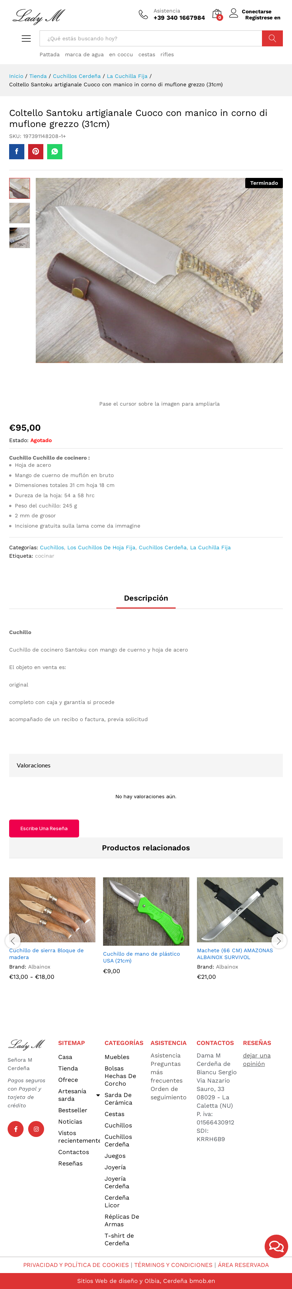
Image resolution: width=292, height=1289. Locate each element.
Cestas (114, 1114)
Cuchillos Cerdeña (163, 547)
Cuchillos (52, 547)
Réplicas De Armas (122, 1220)
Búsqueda (272, 38)
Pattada (50, 54)
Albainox (39, 967)
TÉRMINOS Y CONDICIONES (174, 1264)
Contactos (73, 1152)
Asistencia (167, 11)
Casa (65, 1057)
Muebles (117, 1057)
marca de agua (84, 54)
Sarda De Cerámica (118, 1098)
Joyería (115, 1167)
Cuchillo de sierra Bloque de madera (46, 953)
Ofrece (68, 1079)
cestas (146, 54)
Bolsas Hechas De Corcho (120, 1076)
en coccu (121, 54)
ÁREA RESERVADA (247, 1264)
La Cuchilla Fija (210, 547)
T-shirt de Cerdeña (119, 1239)
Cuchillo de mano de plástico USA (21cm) (141, 957)
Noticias (70, 1121)
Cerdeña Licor (117, 1201)
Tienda (68, 1068)
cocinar (44, 556)
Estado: (19, 440)
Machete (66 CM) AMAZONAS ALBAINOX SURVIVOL (235, 953)
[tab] (146, 601)
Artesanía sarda (79, 1095)
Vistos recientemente (79, 1136)
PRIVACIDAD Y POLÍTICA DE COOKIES (73, 1264)
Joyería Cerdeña (117, 1182)
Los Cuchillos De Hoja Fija (101, 547)
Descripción (146, 598)
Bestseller (72, 1110)
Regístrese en (263, 17)
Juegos (115, 1155)
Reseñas (70, 1163)
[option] (52, 934)
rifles (167, 54)
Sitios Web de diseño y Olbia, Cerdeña (132, 1280)
